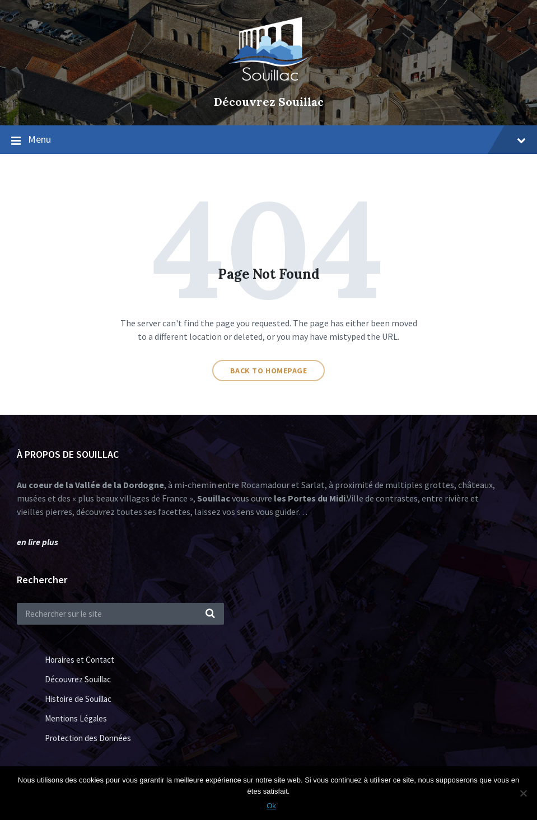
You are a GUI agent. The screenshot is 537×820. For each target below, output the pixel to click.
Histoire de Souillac (78, 699)
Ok (271, 806)
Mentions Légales (76, 718)
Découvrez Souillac (269, 102)
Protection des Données (88, 738)
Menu (277, 139)
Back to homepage (268, 371)
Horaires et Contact (79, 659)
